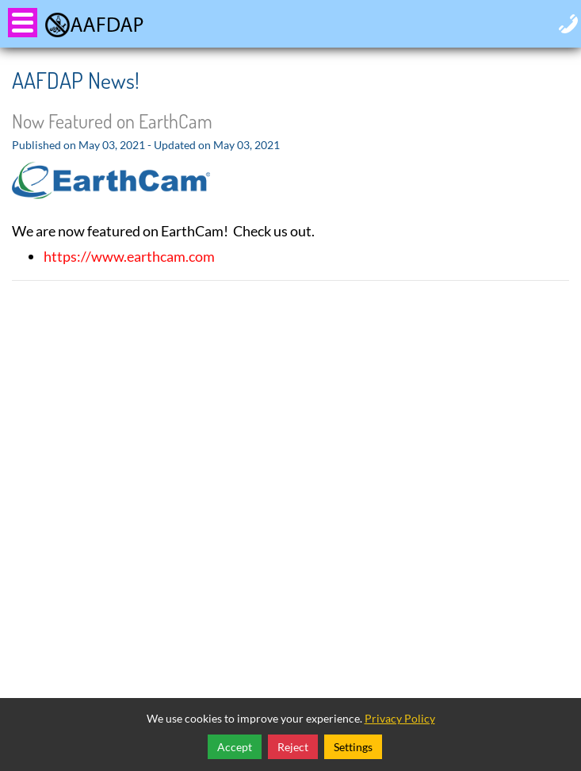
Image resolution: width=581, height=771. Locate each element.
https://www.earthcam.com (129, 256)
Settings (353, 747)
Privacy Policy (400, 718)
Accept (234, 747)
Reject (292, 747)
